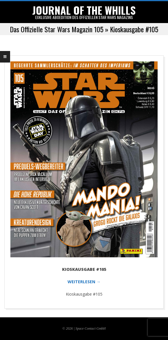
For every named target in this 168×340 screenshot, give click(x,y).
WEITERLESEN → (84, 281)
